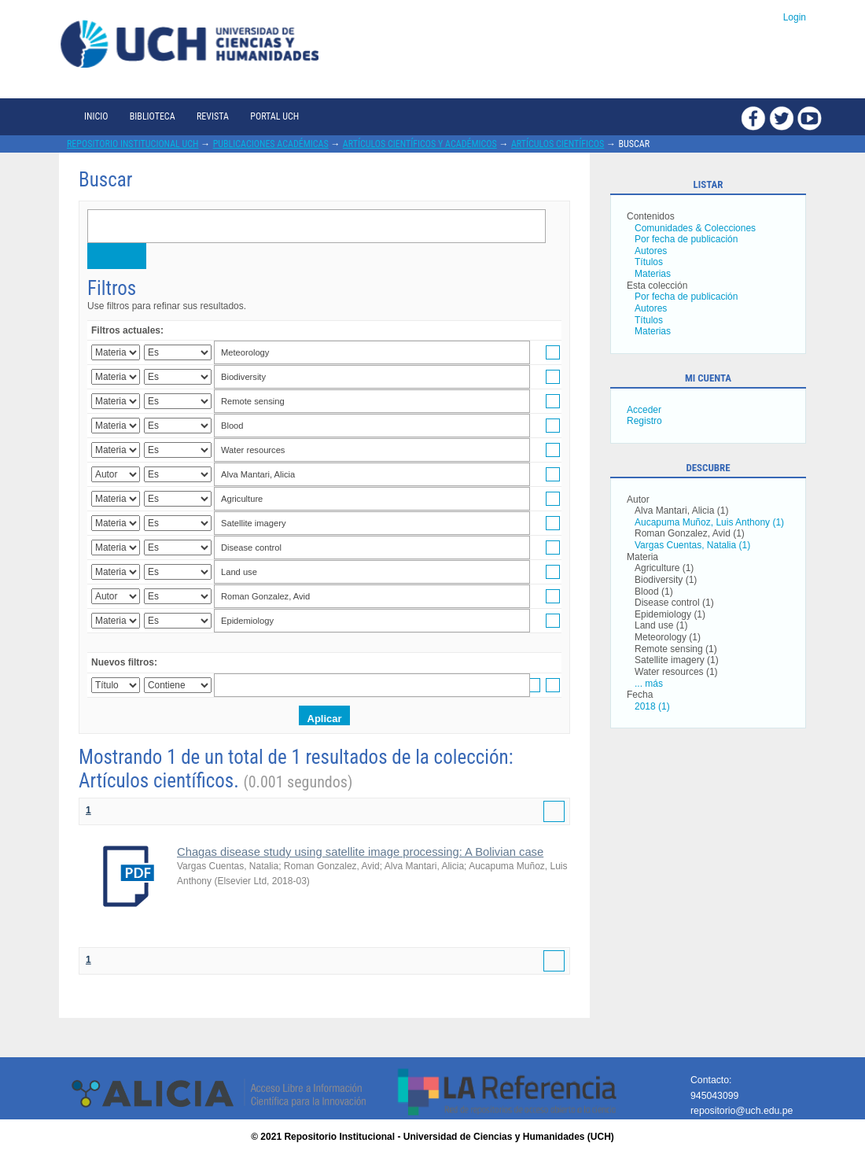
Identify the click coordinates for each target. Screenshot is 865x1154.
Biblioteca (152, 116)
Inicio (96, 116)
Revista (213, 116)
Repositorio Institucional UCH (133, 143)
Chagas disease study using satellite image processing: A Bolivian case (360, 852)
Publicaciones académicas (271, 143)
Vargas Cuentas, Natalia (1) (692, 545)
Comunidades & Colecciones (695, 228)
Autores (651, 250)
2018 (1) (652, 706)
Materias (653, 273)
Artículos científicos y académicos (420, 143)
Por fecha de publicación (686, 239)
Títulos (649, 261)
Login (794, 17)
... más (649, 683)
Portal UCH (274, 116)
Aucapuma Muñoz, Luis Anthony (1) (709, 522)
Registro (644, 420)
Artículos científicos (557, 143)
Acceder (644, 409)
